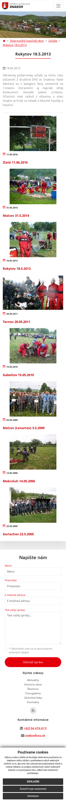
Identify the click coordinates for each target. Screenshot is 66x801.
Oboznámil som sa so (30, 650)
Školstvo (33, 689)
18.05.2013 (12, 260)
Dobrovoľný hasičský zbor (27, 41)
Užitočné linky (33, 697)
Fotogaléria (33, 693)
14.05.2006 (12, 473)
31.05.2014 (12, 207)
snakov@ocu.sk (35, 735)
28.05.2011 (12, 313)
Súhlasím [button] (33, 781)
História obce (33, 684)
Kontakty (33, 702)
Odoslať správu (33, 662)
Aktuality (33, 680)
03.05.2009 (12, 420)
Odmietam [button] (33, 796)
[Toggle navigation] (58, 5)
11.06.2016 (12, 154)
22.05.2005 (12, 526)
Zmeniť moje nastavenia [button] (33, 788)
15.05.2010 (12, 366)
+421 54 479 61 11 (35, 728)
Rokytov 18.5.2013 (15, 45)
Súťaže (52, 41)
